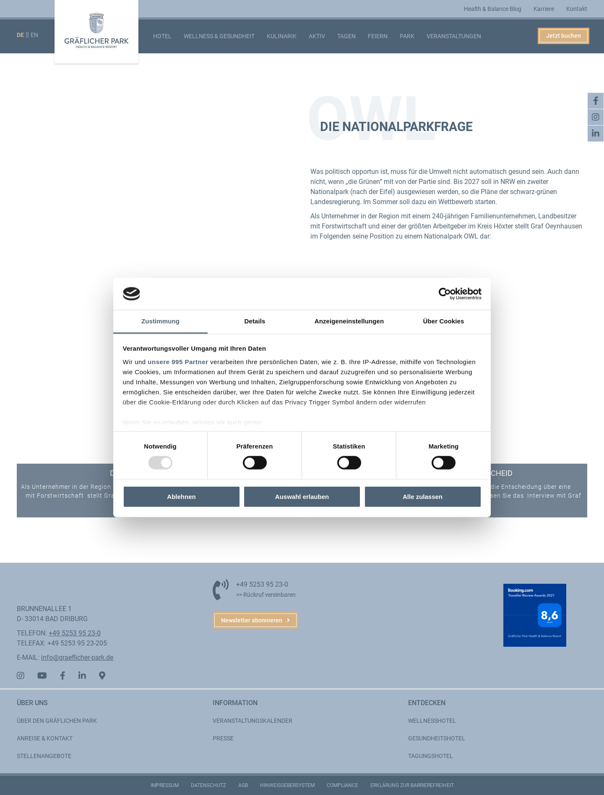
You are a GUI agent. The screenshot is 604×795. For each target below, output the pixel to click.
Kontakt (576, 8)
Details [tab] (255, 321)
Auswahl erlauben (302, 496)
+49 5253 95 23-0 (75, 633)
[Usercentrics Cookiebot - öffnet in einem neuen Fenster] (445, 294)
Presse (223, 738)
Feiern (378, 36)
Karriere (544, 8)
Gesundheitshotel (436, 738)
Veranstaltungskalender (252, 720)
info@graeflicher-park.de (77, 657)
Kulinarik (282, 36)
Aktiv (317, 36)
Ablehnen (181, 496)
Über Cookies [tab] (443, 321)
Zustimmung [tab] (160, 321)
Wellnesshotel (432, 720)
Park (407, 36)
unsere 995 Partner (178, 361)
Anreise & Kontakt (45, 738)
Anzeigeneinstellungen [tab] (349, 321)
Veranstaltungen (454, 36)
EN (34, 34)
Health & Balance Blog (492, 8)
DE (20, 34)
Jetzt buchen (563, 35)
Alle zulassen (423, 496)
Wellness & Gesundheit (219, 36)
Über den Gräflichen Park (57, 720)
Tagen (346, 36)
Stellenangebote (44, 756)
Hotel (162, 36)
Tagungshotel (430, 756)
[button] (255, 620)
